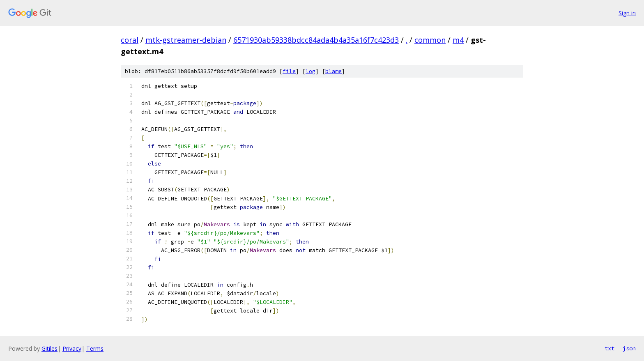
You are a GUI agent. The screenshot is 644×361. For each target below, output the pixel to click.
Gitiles (49, 348)
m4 (458, 40)
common (430, 40)
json (629, 348)
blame (333, 71)
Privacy (71, 348)
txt (609, 348)
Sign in (627, 13)
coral (129, 40)
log (310, 71)
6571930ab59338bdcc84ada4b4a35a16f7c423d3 (316, 40)
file (289, 71)
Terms (95, 348)
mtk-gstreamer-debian (185, 40)
